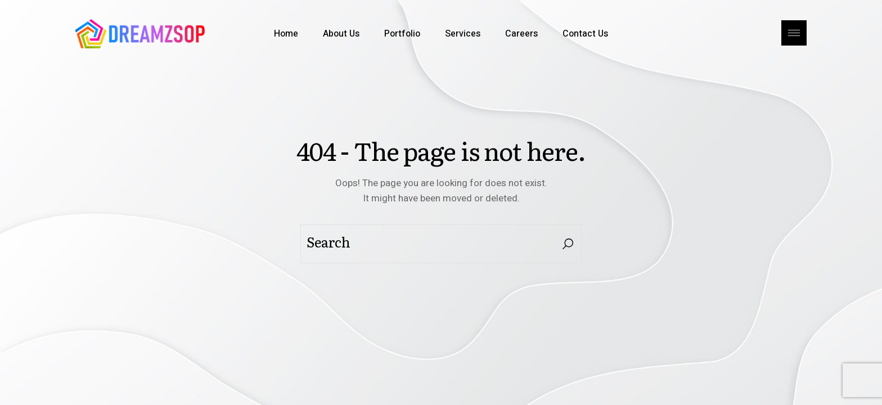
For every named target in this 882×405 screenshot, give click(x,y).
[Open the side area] (794, 34)
